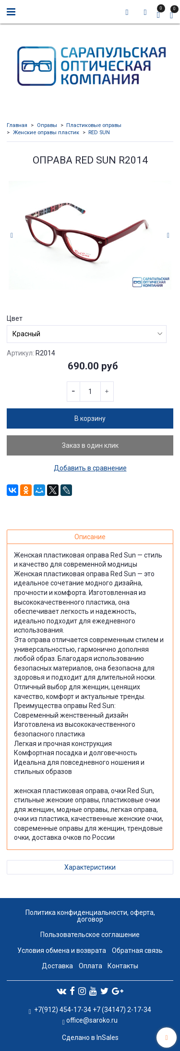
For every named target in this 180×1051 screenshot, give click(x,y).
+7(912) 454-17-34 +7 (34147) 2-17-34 (92, 1009)
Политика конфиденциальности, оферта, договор (90, 916)
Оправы (47, 125)
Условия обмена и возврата (61, 950)
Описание (90, 537)
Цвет (15, 318)
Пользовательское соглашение (90, 934)
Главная (17, 125)
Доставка (57, 966)
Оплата (90, 966)
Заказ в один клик (90, 445)
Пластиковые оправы (93, 125)
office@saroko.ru (92, 1020)
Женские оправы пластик (46, 132)
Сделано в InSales (90, 1037)
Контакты (123, 966)
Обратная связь (137, 950)
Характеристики (90, 867)
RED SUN (99, 132)
